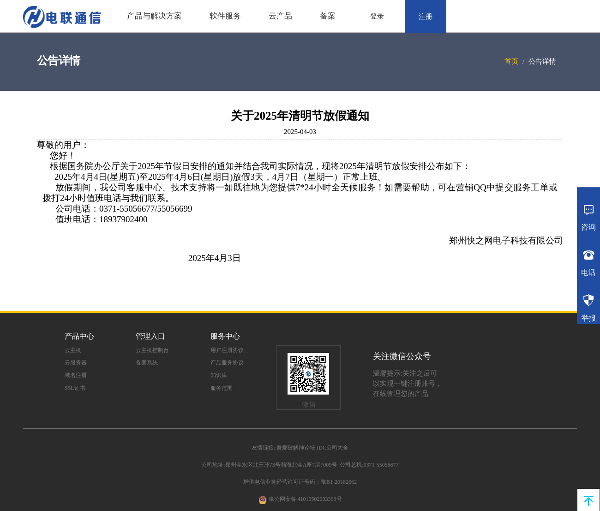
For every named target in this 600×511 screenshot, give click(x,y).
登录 (377, 16)
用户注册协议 (227, 350)
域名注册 (76, 375)
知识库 (218, 375)
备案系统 (147, 362)
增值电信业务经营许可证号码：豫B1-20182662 (300, 482)
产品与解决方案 (154, 16)
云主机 (73, 350)
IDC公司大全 (332, 447)
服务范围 (221, 388)
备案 (328, 16)
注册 (425, 16)
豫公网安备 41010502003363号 (305, 499)
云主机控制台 (152, 350)
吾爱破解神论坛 (295, 447)
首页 (511, 61)
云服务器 (76, 362)
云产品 (280, 16)
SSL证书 (75, 388)
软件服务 (225, 16)
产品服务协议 (227, 362)
